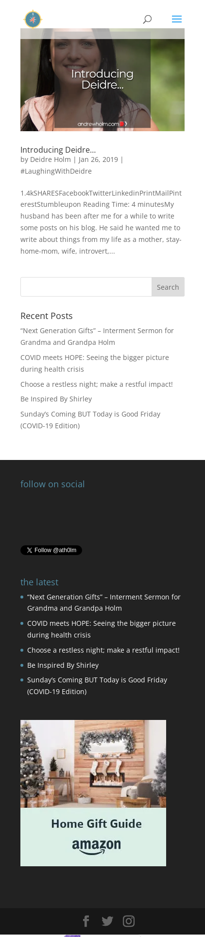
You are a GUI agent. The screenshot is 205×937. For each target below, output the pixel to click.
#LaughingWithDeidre (56, 171)
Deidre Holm (50, 159)
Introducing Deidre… (58, 149)
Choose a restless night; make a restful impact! (96, 384)
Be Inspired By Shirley (56, 398)
